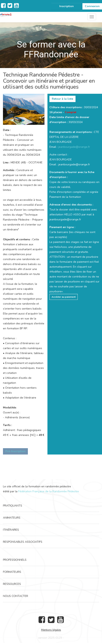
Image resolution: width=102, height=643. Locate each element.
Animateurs (11, 518)
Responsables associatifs (22, 542)
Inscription (66, 6)
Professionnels (14, 560)
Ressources (12, 584)
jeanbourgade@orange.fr (74, 147)
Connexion (92, 6)
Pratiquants (12, 506)
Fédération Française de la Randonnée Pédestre (48, 491)
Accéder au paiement (64, 296)
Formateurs (12, 572)
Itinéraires (11, 530)
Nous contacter (15, 596)
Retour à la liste (62, 99)
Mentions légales (51, 630)
